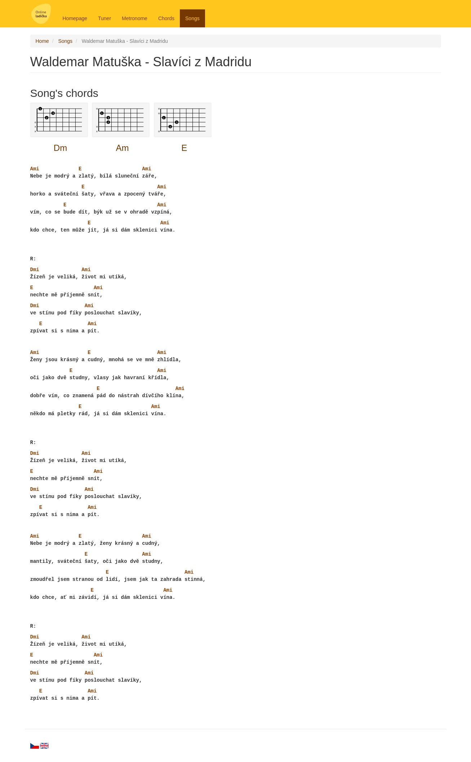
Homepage (75, 18)
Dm (60, 148)
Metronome (134, 18)
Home (42, 41)
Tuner (104, 18)
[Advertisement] (393, 188)
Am (122, 148)
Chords (166, 18)
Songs (192, 18)
